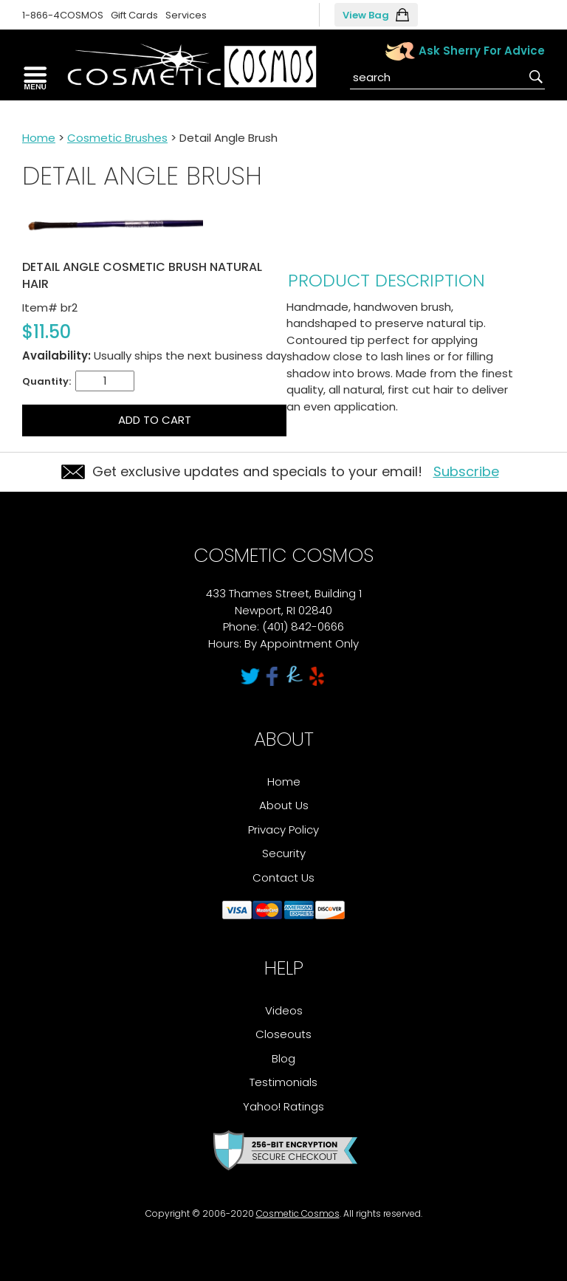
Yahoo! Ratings (283, 1106)
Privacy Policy (283, 829)
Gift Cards (134, 15)
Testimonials (283, 1082)
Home (38, 137)
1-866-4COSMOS (62, 15)
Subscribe (466, 471)
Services (186, 15)
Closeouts (283, 1034)
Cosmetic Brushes (117, 137)
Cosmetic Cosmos (298, 1213)
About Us (284, 805)
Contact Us (283, 877)
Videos (284, 1010)
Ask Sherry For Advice (482, 50)
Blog (283, 1058)
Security (284, 853)
